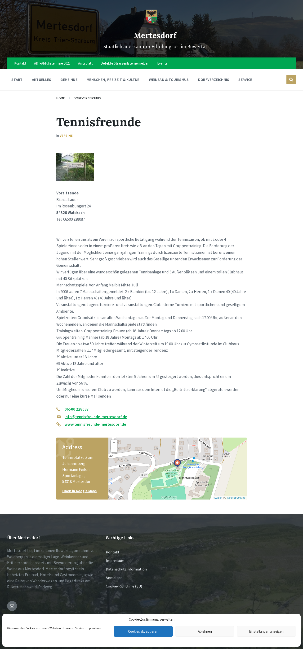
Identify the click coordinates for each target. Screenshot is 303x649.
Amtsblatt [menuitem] (85, 63)
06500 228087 (77, 409)
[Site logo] (151, 22)
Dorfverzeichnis (87, 98)
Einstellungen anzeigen (266, 631)
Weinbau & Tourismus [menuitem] (169, 79)
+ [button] (114, 443)
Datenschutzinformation (126, 569)
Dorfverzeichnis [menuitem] (213, 79)
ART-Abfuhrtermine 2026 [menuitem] (52, 63)
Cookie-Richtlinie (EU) (124, 586)
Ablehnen (205, 631)
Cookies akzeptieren (143, 631)
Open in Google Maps (79, 491)
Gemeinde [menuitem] (68, 79)
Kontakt (113, 552)
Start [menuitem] (17, 79)
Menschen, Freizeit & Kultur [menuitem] (113, 79)
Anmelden (114, 577)
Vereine (66, 135)
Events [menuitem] (162, 63)
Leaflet (218, 497)
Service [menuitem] (245, 79)
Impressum (115, 560)
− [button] (114, 449)
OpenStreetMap (236, 497)
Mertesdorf (155, 33)
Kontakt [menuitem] (20, 63)
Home (60, 98)
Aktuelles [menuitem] (41, 79)
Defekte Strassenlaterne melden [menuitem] (125, 63)
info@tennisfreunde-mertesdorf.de (96, 416)
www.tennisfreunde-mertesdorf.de (95, 424)
